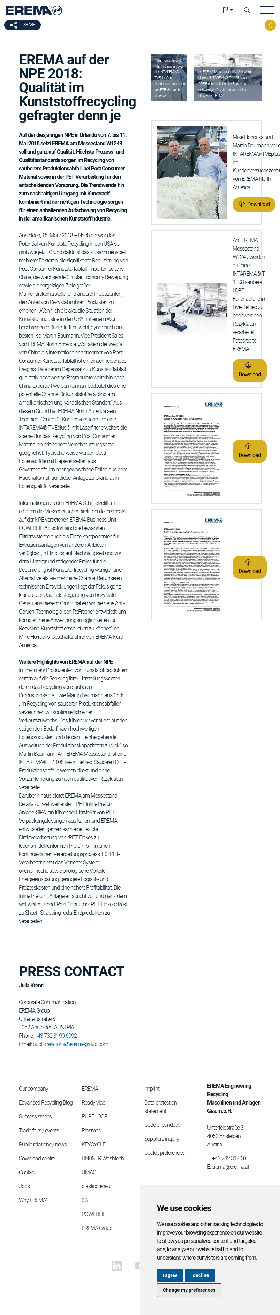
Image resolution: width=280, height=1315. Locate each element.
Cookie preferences (164, 1152)
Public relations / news (43, 1144)
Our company (33, 1088)
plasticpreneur (97, 1186)
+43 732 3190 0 (229, 1158)
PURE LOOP (94, 1116)
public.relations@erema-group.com (70, 1044)
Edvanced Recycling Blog (46, 1102)
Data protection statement (160, 1106)
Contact (27, 1172)
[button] (227, 10)
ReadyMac (93, 1102)
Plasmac (91, 1130)
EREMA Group (97, 1228)
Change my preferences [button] (189, 1290)
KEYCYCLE (93, 1144)
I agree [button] (170, 1275)
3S (84, 1200)
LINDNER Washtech (103, 1158)
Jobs (24, 1186)
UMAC (89, 1172)
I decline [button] (199, 1275)
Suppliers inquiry (161, 1139)
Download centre (37, 1158)
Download (258, 204)
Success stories (35, 1116)
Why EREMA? (33, 1200)
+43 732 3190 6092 (56, 1035)
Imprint (151, 1088)
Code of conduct (161, 1125)
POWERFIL (93, 1214)
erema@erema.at (230, 1166)
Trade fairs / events (39, 1130)
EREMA (90, 1088)
